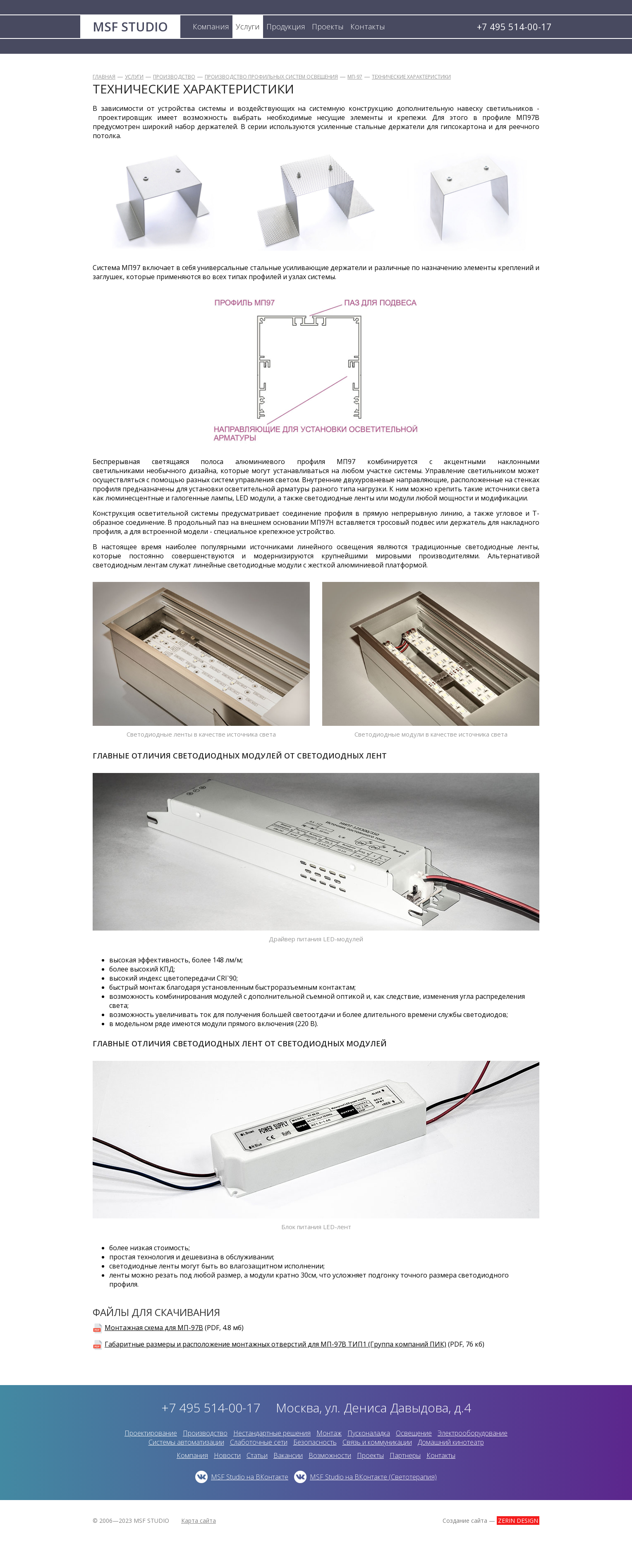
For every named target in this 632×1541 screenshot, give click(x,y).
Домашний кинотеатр (451, 1442)
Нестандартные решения (272, 1433)
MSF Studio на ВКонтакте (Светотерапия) (373, 1476)
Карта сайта (198, 1520)
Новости (227, 1455)
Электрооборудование (473, 1433)
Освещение (414, 1433)
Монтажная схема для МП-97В (154, 1327)
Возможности (330, 1455)
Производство (174, 76)
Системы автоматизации (186, 1442)
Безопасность (315, 1442)
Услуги (134, 76)
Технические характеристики (411, 76)
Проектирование (150, 1433)
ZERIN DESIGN (518, 1520)
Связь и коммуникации (377, 1442)
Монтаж (329, 1433)
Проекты (370, 1455)
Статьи (257, 1455)
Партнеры (405, 1455)
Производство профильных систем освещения (271, 76)
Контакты (440, 1455)
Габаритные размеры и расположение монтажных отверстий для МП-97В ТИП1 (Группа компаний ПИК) (275, 1344)
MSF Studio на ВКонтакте (249, 1476)
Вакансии (288, 1455)
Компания (192, 1455)
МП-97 (354, 76)
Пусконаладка (368, 1433)
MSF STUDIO (130, 26)
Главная (104, 76)
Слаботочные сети (258, 1442)
